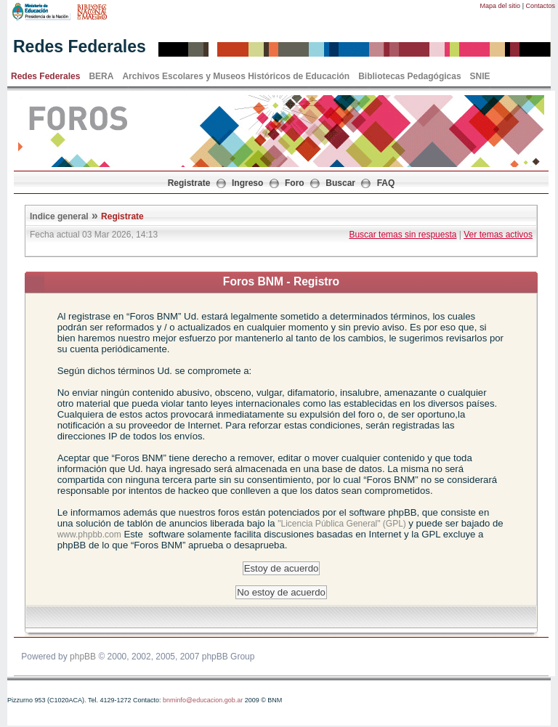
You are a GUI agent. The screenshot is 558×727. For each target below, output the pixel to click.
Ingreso (247, 183)
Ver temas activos (498, 235)
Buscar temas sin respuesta (402, 235)
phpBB (83, 656)
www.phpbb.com (89, 534)
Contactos (540, 5)
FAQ (386, 183)
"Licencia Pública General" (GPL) (343, 524)
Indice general (59, 216)
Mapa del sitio (500, 5)
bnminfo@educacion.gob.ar (203, 700)
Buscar (340, 183)
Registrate (189, 183)
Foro (294, 183)
